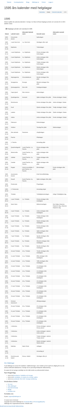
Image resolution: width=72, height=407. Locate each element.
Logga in (50, 2)
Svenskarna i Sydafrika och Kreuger (23, 375)
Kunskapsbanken (18, 2)
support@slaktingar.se (14, 396)
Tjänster (9, 2)
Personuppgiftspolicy (39, 401)
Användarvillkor (28, 401)
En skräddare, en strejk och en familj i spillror (25, 377)
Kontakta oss (11, 391)
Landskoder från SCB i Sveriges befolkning (25, 379)
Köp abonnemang (13, 387)
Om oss (10, 384)
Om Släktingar (9, 363)
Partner (44, 2)
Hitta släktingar (12, 386)
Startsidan (42, 12)
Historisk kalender (57, 12)
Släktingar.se (35, 2)
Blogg (27, 2)
